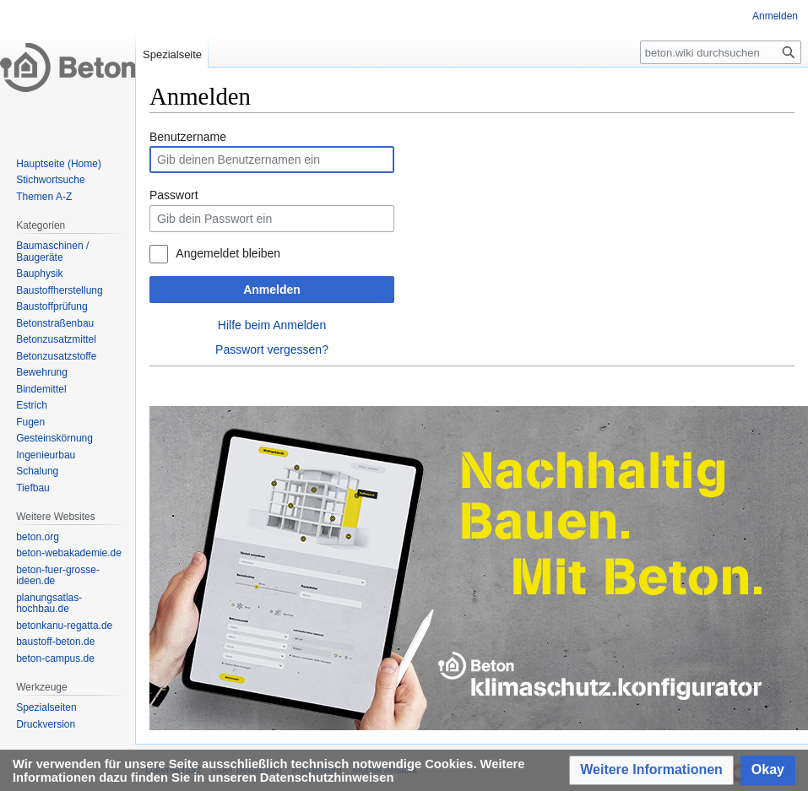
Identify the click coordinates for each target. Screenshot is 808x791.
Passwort (173, 195)
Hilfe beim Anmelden (272, 325)
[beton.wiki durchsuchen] (720, 52)
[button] (651, 770)
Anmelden (272, 289)
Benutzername (187, 137)
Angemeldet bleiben (228, 253)
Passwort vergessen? (271, 349)
